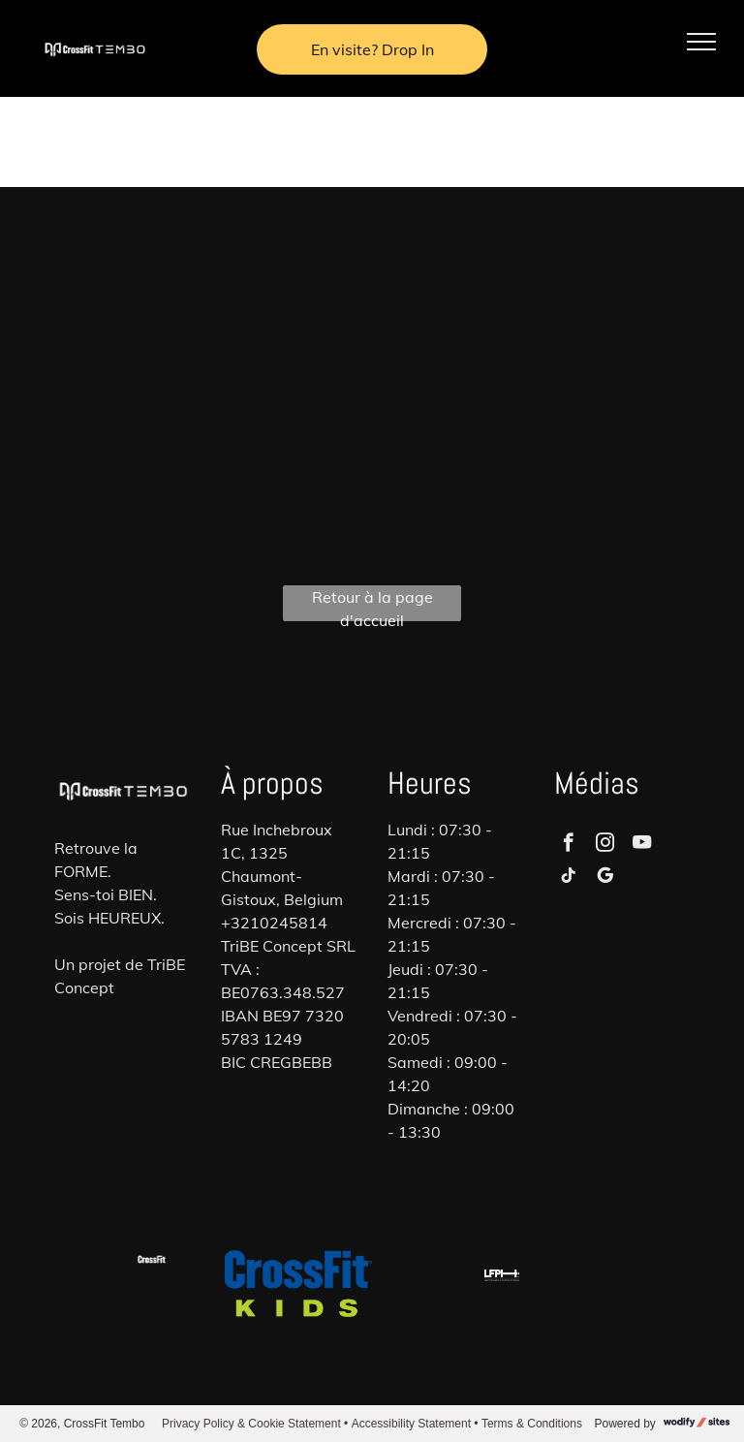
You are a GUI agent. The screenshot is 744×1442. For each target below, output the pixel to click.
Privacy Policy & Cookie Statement (251, 1423)
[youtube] (642, 845)
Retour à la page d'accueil (372, 604)
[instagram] (605, 845)
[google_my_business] (605, 878)
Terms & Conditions (531, 1423)
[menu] (701, 41)
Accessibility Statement (411, 1423)
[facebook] (568, 845)
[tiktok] (568, 878)
